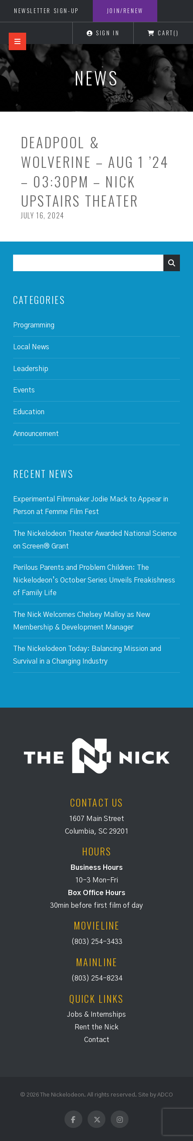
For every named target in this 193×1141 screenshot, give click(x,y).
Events (24, 390)
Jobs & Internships (96, 1014)
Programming (33, 325)
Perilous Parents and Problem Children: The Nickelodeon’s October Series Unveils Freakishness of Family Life (94, 580)
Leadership (30, 368)
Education (28, 412)
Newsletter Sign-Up (46, 10)
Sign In (103, 32)
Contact (96, 1039)
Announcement (36, 433)
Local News (31, 347)
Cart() (163, 32)
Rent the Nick (96, 1027)
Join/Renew (125, 10)
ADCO (165, 1095)
